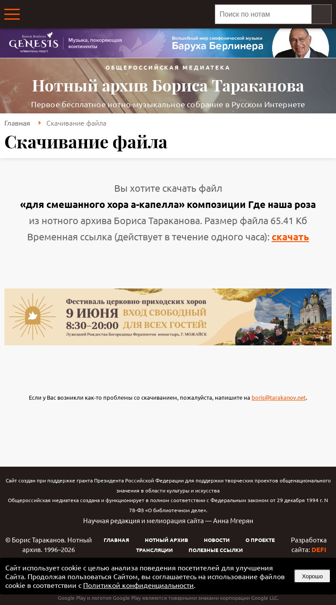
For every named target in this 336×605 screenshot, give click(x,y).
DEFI (319, 549)
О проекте (260, 539)
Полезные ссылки (216, 549)
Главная (17, 122)
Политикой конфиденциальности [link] (138, 584)
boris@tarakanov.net (279, 397)
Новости (217, 539)
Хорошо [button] (312, 576)
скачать (290, 237)
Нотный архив (166, 539)
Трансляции (154, 549)
